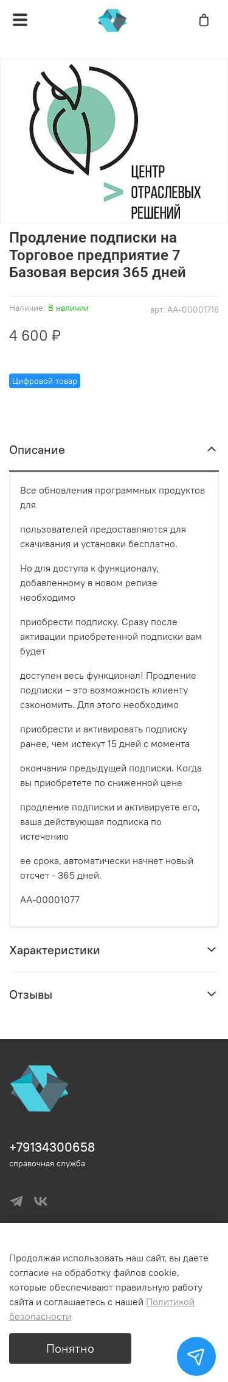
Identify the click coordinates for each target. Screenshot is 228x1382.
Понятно (70, 1348)
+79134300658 (52, 1147)
